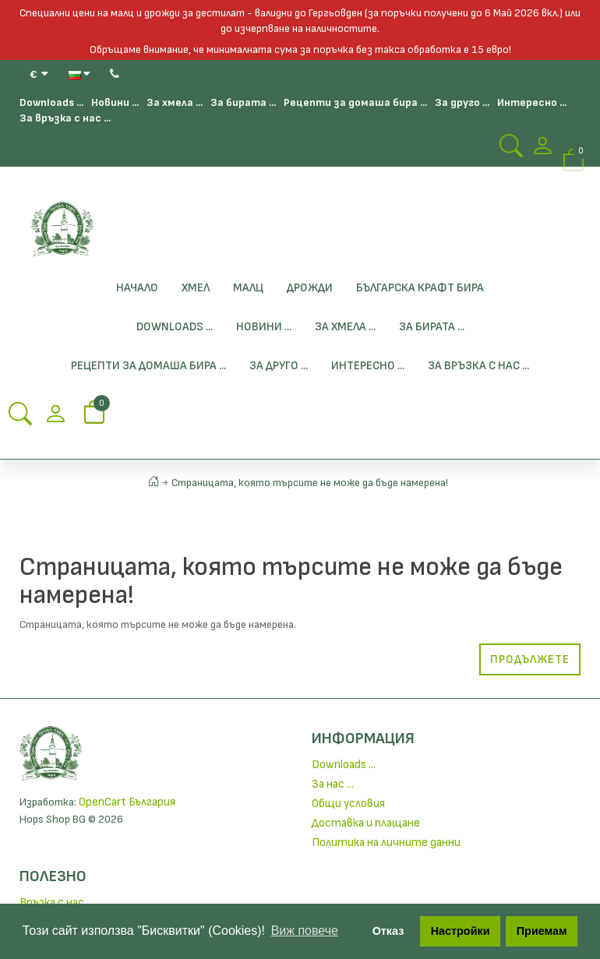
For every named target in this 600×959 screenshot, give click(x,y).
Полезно (52, 876)
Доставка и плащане (366, 823)
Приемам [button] (542, 931)
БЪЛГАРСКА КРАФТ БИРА (420, 287)
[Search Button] (511, 150)
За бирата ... (243, 102)
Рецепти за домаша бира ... (355, 102)
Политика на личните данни (386, 842)
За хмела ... (174, 102)
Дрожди (310, 287)
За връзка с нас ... (65, 118)
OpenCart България (127, 802)
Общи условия (348, 803)
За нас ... (333, 784)
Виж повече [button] (304, 930)
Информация (363, 738)
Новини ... (115, 102)
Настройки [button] (460, 931)
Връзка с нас (51, 902)
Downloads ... (51, 102)
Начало (137, 287)
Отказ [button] (388, 931)
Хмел (196, 287)
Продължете (530, 659)
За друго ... (462, 102)
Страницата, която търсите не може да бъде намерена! (309, 482)
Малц (248, 287)
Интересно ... (531, 102)
